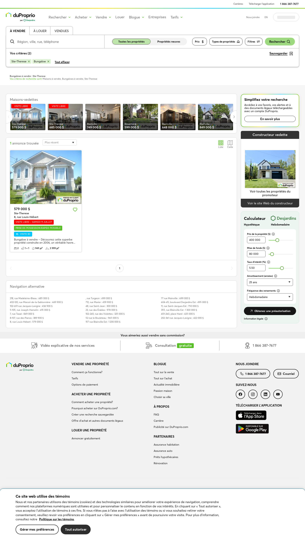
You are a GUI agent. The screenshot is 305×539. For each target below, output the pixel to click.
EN (266, 17)
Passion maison (163, 391)
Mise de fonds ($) (258, 247)
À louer (39, 31)
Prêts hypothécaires (166, 457)
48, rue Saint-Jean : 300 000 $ (101, 306)
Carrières (238, 3)
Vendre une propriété (90, 364)
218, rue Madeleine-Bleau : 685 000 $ (29, 298)
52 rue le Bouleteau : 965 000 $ (102, 317)
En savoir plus (270, 119)
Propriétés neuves (168, 41)
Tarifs (75, 378)
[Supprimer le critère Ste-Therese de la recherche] (20, 61)
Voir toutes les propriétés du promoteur (270, 193)
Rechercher (280, 42)
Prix (199, 41)
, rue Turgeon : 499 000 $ (99, 298)
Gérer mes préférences (37, 529)
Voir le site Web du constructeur (270, 203)
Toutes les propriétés (131, 41)
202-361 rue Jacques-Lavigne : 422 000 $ (182, 317)
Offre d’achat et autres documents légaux (97, 420)
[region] (152, 514)
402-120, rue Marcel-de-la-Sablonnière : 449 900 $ (36, 302)
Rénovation (160, 463)
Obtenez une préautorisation (270, 311)
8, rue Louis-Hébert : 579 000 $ (26, 321)
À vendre (17, 31)
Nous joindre (253, 17)
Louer (119, 17)
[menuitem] (111, 374)
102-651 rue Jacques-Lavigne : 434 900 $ (31, 306)
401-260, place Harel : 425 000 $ (178, 313)
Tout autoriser (75, 529)
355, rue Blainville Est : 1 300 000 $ (179, 309)
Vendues (61, 31)
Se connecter (286, 17)
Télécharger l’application (261, 3)
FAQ (156, 414)
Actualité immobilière (167, 384)
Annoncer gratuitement (86, 438)
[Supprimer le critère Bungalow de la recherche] (41, 61)
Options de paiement (85, 384)
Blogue (160, 364)
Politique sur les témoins (56, 519)
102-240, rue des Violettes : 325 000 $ (105, 313)
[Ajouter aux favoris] (75, 209)
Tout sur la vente (164, 372)
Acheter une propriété (91, 394)
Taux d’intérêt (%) (258, 261)
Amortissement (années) (262, 275)
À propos (161, 406)
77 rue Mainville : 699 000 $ (175, 298)
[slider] (277, 240)
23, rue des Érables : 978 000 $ (101, 309)
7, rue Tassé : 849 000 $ (22, 313)
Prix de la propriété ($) (261, 233)
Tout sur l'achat (163, 378)
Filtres (254, 41)
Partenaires (164, 436)
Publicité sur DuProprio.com (171, 427)
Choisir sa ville (162, 397)
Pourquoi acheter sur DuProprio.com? (95, 408)
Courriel (286, 374)
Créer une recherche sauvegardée (93, 414)
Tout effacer (62, 62)
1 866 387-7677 (289, 4)
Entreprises (157, 17)
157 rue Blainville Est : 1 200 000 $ (103, 321)
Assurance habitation (166, 444)
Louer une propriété (89, 430)
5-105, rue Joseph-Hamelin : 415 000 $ (30, 309)
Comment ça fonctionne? (87, 372)
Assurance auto (163, 451)
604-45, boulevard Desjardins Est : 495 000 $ (184, 302)
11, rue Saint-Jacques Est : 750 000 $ (180, 306)
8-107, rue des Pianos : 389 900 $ (27, 317)
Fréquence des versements (263, 290)
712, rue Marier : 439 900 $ (99, 302)
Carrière (159, 420)
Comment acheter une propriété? (92, 402)
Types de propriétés (226, 41)
